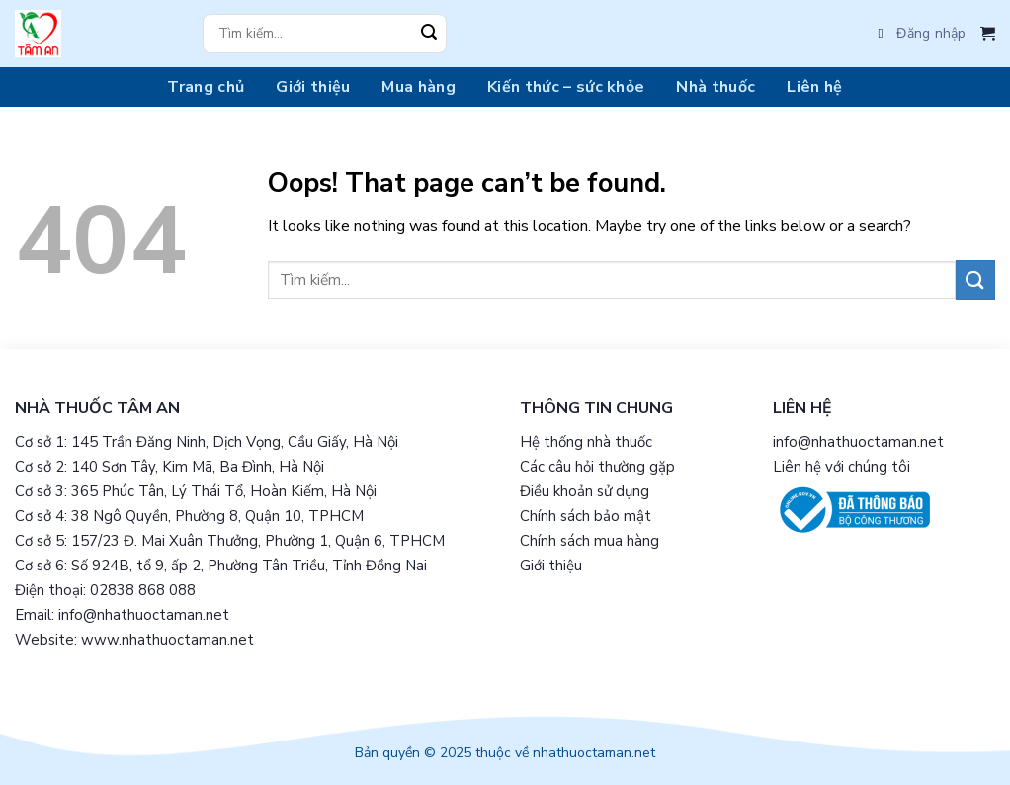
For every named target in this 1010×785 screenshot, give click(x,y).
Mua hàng (418, 87)
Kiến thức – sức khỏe (565, 87)
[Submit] (429, 33)
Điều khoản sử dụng (584, 491)
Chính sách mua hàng (589, 541)
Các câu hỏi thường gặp (597, 467)
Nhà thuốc (715, 87)
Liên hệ (814, 87)
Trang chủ (205, 87)
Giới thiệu (313, 87)
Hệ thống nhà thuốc (586, 442)
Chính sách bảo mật (585, 516)
